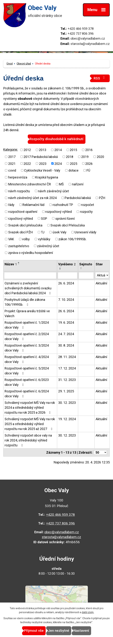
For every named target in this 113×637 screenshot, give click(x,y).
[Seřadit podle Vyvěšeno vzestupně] (60, 267)
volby (26, 239)
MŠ (61, 184)
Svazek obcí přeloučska (25, 225)
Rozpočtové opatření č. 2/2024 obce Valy (27, 336)
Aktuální (101, 283)
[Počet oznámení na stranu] (100, 452)
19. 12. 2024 (67, 419)
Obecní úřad (24, 63)
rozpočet (87, 205)
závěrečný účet (48, 246)
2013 (42, 150)
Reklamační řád (33, 205)
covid (12, 170)
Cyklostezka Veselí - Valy (42, 170)
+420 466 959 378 (81, 29)
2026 (89, 163)
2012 (27, 150)
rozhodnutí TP (63, 205)
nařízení (77, 184)
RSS (100, 78)
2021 (12, 163)
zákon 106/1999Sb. (72, 239)
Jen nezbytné (58, 630)
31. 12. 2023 (67, 380)
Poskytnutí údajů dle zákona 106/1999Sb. (25, 302)
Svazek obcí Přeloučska (67, 225)
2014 (58, 150)
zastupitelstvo (18, 246)
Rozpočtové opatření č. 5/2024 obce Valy (27, 370)
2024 (58, 163)
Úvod (10, 63)
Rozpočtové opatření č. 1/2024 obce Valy (27, 325)
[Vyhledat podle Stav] (102, 275)
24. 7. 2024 (66, 334)
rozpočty (86, 212)
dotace (73, 170)
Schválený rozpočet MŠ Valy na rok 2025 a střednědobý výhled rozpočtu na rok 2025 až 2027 (30, 424)
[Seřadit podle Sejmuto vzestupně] (81, 267)
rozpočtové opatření (22, 212)
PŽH (102, 198)
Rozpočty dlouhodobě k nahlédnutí (56, 139)
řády (11, 205)
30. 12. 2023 (67, 403)
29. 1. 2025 (66, 391)
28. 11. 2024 (67, 357)
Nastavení (81, 630)
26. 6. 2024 (66, 283)
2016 (89, 150)
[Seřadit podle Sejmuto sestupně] (81, 269)
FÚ (88, 170)
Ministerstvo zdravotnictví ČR (29, 184)
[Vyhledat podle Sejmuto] (86, 275)
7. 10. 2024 (66, 300)
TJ (42, 232)
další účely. (88, 612)
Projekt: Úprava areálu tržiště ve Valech (27, 313)
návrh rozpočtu (19, 191)
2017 (12, 157)
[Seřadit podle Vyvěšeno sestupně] (60, 269)
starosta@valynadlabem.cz (90, 44)
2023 (42, 163)
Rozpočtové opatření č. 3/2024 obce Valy (27, 347)
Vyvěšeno (67, 264)
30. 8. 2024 (66, 345)
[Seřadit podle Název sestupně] (19, 264)
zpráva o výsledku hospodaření (30, 253)
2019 (85, 157)
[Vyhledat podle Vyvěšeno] (67, 275)
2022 (27, 163)
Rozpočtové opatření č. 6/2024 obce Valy (27, 393)
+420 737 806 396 (81, 33)
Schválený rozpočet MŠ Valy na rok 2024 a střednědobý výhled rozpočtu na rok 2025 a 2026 (30, 407)
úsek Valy (59, 232)
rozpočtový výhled (58, 212)
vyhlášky (44, 239)
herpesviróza (17, 177)
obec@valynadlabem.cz (87, 38)
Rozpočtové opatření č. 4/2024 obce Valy (27, 359)
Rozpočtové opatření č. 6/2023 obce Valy (27, 382)
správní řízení (65, 218)
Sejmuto (85, 264)
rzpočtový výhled (20, 218)
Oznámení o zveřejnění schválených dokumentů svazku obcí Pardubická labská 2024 (28, 288)
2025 (73, 163)
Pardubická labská (78, 198)
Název (11, 264)
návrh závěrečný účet (53, 191)
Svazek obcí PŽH (20, 232)
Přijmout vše (34, 630)
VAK (11, 239)
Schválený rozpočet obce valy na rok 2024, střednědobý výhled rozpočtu (28, 440)
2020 (100, 157)
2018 (69, 157)
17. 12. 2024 (67, 368)
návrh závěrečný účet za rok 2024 (32, 198)
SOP (44, 218)
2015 (73, 150)
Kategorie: (10, 149)
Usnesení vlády (85, 232)
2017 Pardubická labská (41, 157)
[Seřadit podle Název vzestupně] (19, 262)
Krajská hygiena (46, 177)
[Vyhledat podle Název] (30, 275)
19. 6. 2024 (66, 322)
